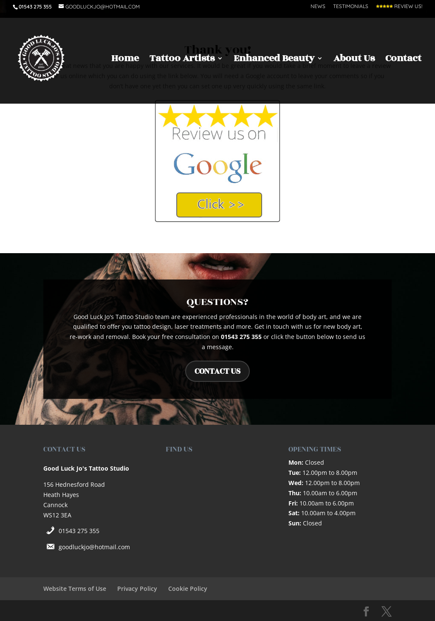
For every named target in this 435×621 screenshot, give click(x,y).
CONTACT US (217, 371)
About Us (354, 60)
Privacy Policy (137, 588)
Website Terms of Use (74, 588)
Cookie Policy (187, 588)
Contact (403, 60)
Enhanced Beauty (274, 60)
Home (125, 60)
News (318, 6)
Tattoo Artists (182, 60)
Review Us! (399, 6)
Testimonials (350, 6)
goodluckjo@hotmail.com (94, 547)
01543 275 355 (79, 531)
